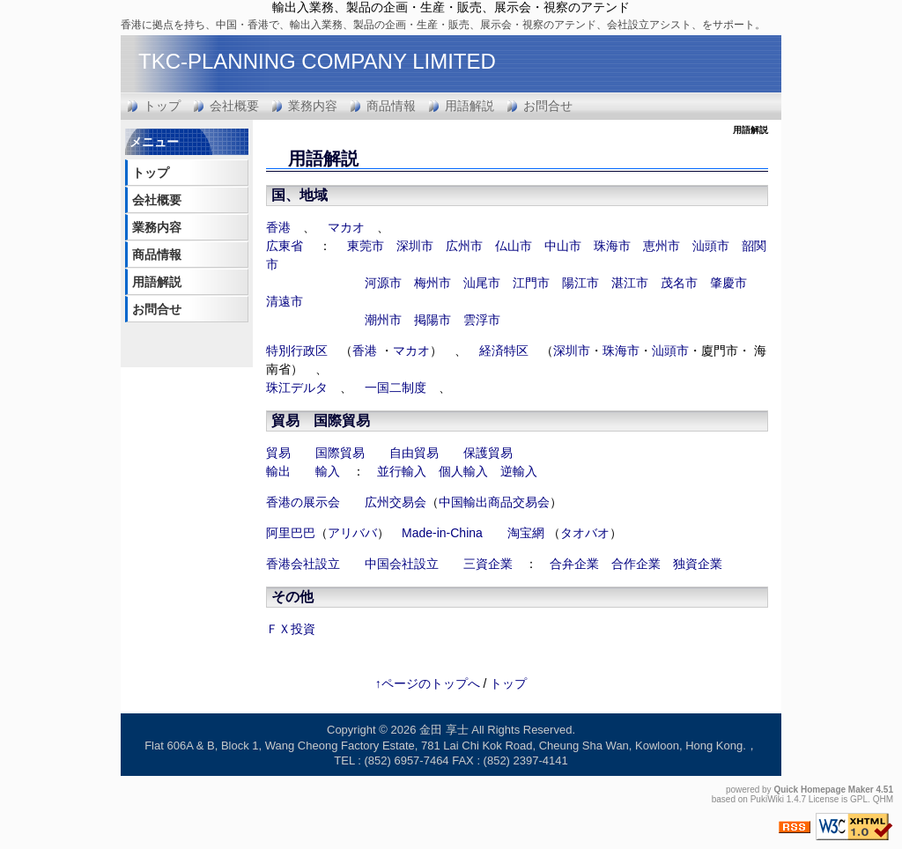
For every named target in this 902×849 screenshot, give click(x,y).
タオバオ (585, 533)
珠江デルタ (297, 387)
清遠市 (284, 301)
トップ (162, 106)
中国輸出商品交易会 (494, 502)
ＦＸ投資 (290, 629)
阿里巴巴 (290, 533)
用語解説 (469, 106)
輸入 (327, 471)
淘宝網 (525, 533)
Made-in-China (442, 533)
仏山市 (513, 246)
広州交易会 (395, 502)
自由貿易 (414, 453)
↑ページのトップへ (427, 683)
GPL (859, 799)
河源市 (383, 283)
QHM (883, 799)
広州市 (464, 246)
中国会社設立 (402, 564)
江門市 (531, 283)
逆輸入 (518, 471)
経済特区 (504, 350)
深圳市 (414, 246)
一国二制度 (395, 387)
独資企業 (697, 564)
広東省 (284, 246)
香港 (278, 227)
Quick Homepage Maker (823, 789)
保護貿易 (488, 453)
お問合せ (548, 106)
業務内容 (312, 106)
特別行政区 (297, 350)
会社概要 (234, 106)
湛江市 (629, 283)
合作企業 (636, 564)
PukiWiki (767, 799)
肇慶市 (728, 283)
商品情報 (391, 106)
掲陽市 (432, 320)
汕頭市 (710, 246)
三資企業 (488, 564)
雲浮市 (481, 320)
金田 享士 (444, 729)
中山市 (562, 246)
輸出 (278, 471)
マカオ (346, 227)
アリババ (352, 533)
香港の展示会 (303, 502)
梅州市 (432, 283)
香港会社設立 (303, 564)
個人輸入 (463, 471)
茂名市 (679, 283)
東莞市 (365, 246)
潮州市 (383, 320)
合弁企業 (574, 564)
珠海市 (612, 246)
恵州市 (661, 246)
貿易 (278, 453)
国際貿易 (342, 420)
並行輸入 (401, 471)
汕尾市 (481, 283)
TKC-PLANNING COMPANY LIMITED (317, 61)
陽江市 (580, 283)
